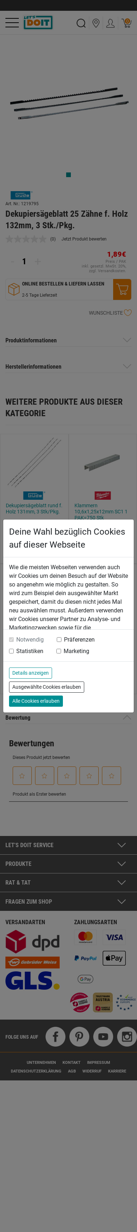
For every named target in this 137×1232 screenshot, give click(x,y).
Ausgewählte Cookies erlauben (46, 687)
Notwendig (30, 639)
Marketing (76, 651)
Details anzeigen (30, 673)
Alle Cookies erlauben (36, 701)
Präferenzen (79, 639)
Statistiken (29, 651)
